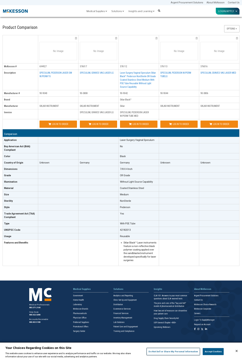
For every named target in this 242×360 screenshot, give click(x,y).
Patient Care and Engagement (125, 326)
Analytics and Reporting (123, 295)
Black (123, 156)
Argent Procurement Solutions (187, 2)
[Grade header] (20, 175)
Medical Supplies (96, 11)
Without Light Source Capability (136, 181)
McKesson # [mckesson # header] (10, 66)
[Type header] (20, 223)
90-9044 (164, 93)
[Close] (236, 351)
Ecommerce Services (122, 309)
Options (232, 28)
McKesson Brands (80, 309)
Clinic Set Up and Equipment (125, 300)
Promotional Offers (80, 326)
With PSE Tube (127, 223)
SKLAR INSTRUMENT (49, 106)
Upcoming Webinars (162, 327)
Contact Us (233, 2)
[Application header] (20, 140)
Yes (122, 213)
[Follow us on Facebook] (195, 329)
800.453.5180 (34, 322)
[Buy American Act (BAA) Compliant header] (20, 148)
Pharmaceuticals (80, 313)
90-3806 (204, 93)
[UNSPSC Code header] (20, 230)
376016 (204, 66)
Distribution (118, 304)
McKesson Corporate (202, 309)
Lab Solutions (119, 322)
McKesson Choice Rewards (205, 304)
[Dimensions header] (20, 169)
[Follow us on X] (202, 329)
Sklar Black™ (126, 99)
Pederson (125, 207)
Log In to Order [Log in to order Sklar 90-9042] (139, 124)
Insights (158, 289)
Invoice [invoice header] (8, 112)
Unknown (44, 162)
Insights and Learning (141, 11)
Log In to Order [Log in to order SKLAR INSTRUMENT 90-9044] (179, 124)
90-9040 (43, 93)
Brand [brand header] (7, 99)
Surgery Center (79, 331)
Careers (197, 313)
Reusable (125, 236)
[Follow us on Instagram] (198, 329)
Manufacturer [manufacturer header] (11, 106)
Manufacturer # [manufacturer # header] (12, 93)
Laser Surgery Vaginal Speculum (137, 140)
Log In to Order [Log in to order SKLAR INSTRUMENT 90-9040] (58, 124)
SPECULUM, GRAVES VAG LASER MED (218, 72)
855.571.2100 (34, 308)
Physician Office (79, 318)
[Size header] (20, 194)
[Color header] (20, 156)
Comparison (10, 134)
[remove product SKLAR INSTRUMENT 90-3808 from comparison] (116, 38)
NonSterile (125, 201)
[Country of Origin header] (20, 163)
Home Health (78, 300)
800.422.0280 (34, 315)
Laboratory (77, 304)
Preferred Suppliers (81, 322)
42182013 (125, 230)
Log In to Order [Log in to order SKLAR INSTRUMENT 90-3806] (219, 124)
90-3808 (84, 93)
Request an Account (202, 324)
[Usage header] (20, 236)
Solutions (117, 11)
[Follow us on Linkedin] (206, 329)
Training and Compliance (123, 331)
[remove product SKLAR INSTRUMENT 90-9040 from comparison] (76, 38)
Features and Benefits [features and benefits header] (16, 242)
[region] (121, 351)
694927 (43, 66)
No (121, 146)
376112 (123, 66)
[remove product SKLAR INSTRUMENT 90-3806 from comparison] (237, 38)
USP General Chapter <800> (165, 322)
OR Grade (125, 175)
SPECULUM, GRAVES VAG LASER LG (97, 72)
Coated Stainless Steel (132, 188)
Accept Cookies (213, 351)
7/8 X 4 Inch (126, 169)
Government (78, 295)
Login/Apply (227, 11)
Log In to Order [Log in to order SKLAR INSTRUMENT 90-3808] (98, 124)
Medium (124, 194)
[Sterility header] (20, 201)
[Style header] (20, 207)
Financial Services (121, 313)
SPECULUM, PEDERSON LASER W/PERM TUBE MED (134, 114)
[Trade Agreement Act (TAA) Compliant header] (20, 215)
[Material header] (20, 188)
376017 (83, 66)
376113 (163, 66)
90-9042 (124, 93)
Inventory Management (122, 318)
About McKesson (216, 2)
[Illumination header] (20, 182)
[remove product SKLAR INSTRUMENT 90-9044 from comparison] (197, 38)
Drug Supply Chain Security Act (166, 318)
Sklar (122, 106)
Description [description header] (10, 72)
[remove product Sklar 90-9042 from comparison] (156, 38)
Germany (85, 162)
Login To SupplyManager (204, 320)
